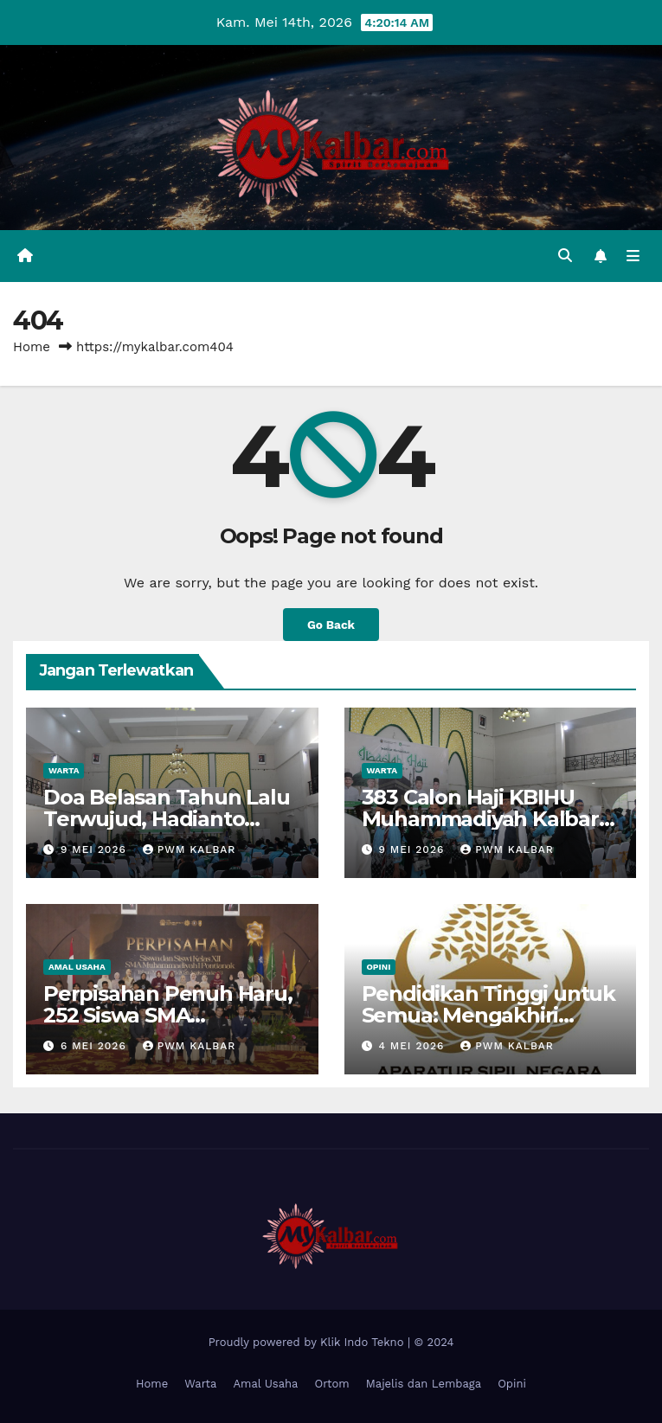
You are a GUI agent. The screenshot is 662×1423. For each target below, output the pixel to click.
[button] (565, 255)
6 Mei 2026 (96, 1046)
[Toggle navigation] (633, 256)
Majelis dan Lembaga (423, 1383)
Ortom (331, 1383)
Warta (63, 770)
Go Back (331, 624)
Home (31, 347)
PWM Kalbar (189, 849)
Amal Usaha (77, 966)
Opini (379, 966)
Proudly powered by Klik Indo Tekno (308, 1342)
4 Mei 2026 (413, 1046)
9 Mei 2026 (96, 849)
